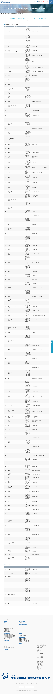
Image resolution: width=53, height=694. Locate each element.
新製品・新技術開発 (7, 633)
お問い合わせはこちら (51, 347)
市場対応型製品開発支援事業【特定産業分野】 (10, 635)
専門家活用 (5, 649)
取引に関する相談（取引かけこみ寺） (9, 628)
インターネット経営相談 (40, 665)
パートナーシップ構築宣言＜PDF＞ (41, 646)
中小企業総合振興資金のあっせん (23, 622)
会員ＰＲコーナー (39, 651)
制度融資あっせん (22, 621)
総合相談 (5, 621)
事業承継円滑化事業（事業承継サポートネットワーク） (11, 647)
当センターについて (40, 627)
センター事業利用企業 (6, 13)
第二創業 (31, 20)
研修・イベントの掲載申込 (40, 662)
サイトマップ (38, 669)
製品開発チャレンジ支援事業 (7, 638)
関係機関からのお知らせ (40, 657)
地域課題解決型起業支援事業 (7, 644)
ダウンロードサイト (39, 664)
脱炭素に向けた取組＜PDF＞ (40, 647)
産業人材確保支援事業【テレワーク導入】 (24, 640)
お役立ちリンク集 (39, 668)
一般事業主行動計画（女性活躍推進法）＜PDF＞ (43, 645)
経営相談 (5, 623)
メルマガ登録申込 (39, 663)
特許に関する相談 (6, 629)
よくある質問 (38, 666)
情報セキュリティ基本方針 (40, 643)
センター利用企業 (40, 653)
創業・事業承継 (6, 640)
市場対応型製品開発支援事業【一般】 (8, 634)
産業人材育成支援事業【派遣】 (23, 638)
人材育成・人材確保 (22, 637)
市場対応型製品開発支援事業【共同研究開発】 (10, 636)
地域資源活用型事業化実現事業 (8, 637)
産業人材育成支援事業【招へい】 (23, 639)
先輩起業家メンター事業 (7, 645)
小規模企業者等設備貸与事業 (22, 635)
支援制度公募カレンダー (40, 661)
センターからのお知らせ (40, 656)
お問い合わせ (38, 667)
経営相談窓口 (5, 622)
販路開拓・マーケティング (23, 624)
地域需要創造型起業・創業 (24, 20)
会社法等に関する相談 (7, 631)
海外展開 (21, 643)
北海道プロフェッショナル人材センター (24, 641)
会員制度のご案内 (39, 650)
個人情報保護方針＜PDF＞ (40, 642)
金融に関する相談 (6, 630)
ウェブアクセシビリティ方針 (40, 644)
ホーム (1, 13)
